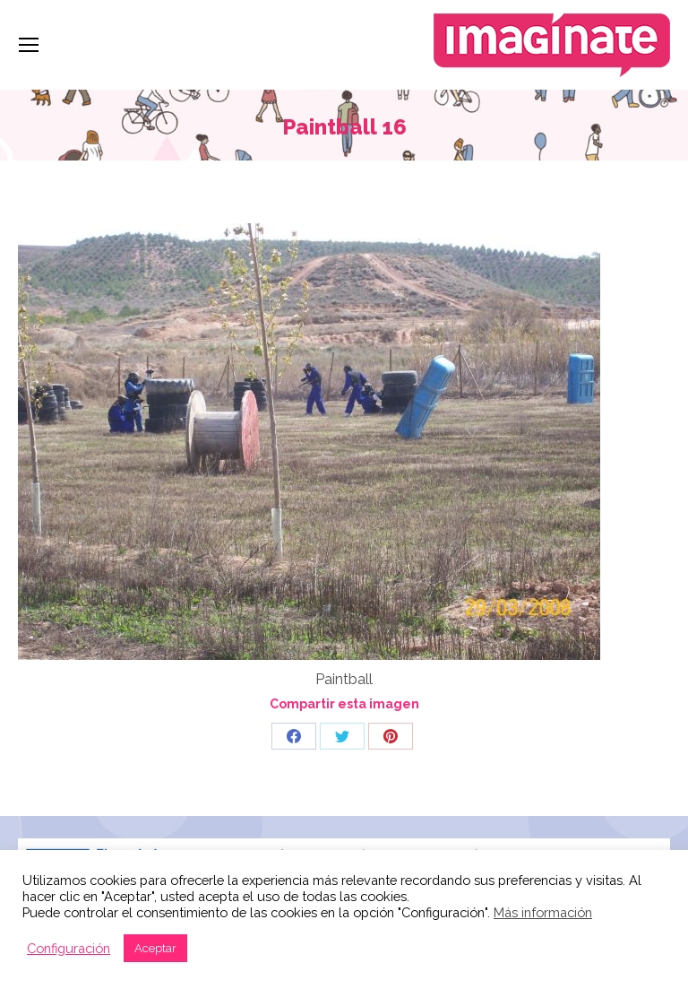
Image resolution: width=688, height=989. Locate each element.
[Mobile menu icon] (28, 45)
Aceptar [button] (155, 948)
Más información (543, 912)
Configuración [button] (68, 948)
